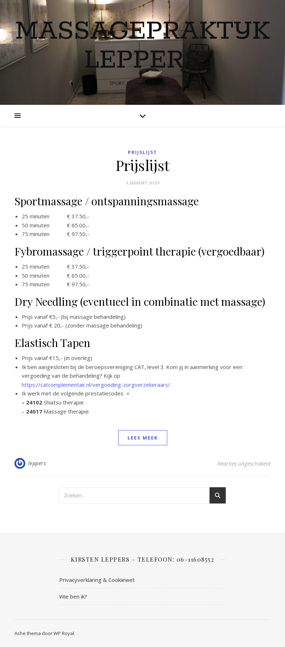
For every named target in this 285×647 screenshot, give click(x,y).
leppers (37, 463)
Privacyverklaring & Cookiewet (97, 579)
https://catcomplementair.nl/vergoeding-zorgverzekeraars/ (96, 384)
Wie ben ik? (73, 596)
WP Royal (63, 633)
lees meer (143, 437)
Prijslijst (142, 152)
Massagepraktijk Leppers (142, 46)
